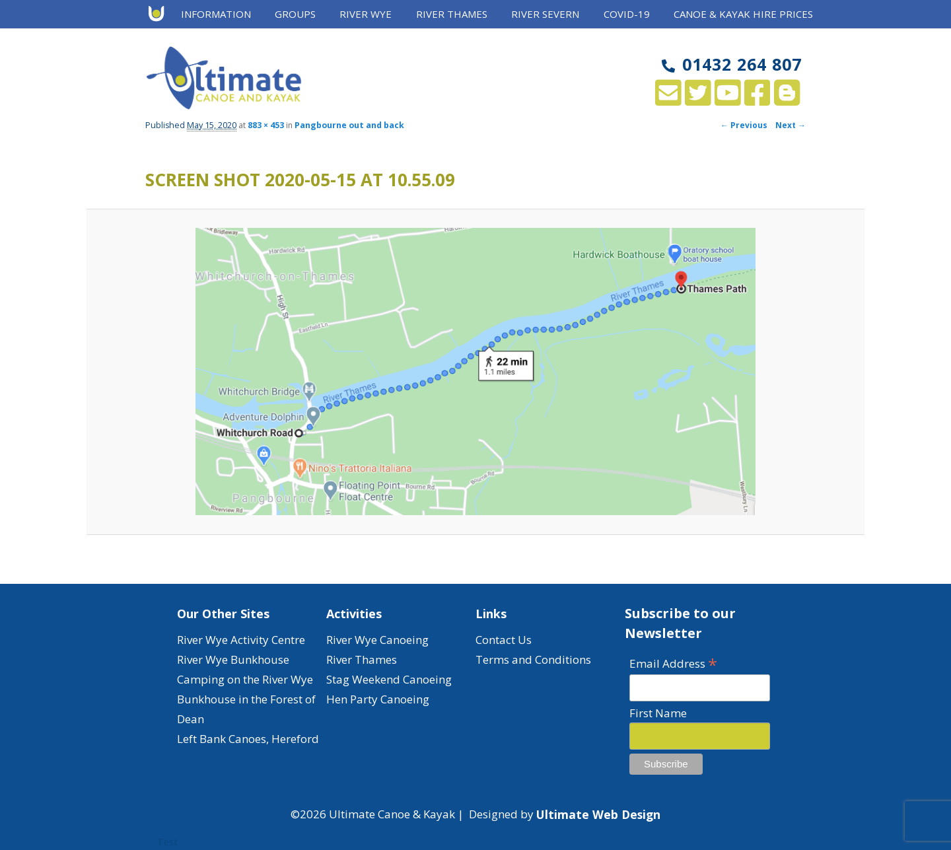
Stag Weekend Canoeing (389, 679)
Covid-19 (627, 13)
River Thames (451, 13)
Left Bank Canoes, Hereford (248, 738)
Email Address (673, 662)
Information (216, 13)
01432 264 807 (732, 64)
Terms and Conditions (533, 659)
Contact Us (504, 639)
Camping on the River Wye (245, 679)
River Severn (545, 13)
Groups (295, 13)
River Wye (365, 13)
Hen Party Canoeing (377, 699)
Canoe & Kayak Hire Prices (743, 13)
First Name (658, 713)
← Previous (744, 125)
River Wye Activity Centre (241, 639)
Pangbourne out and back (349, 125)
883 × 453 (266, 125)
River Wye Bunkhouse (233, 659)
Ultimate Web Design (598, 814)
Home (160, 14)
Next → (790, 125)
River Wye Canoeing (377, 639)
